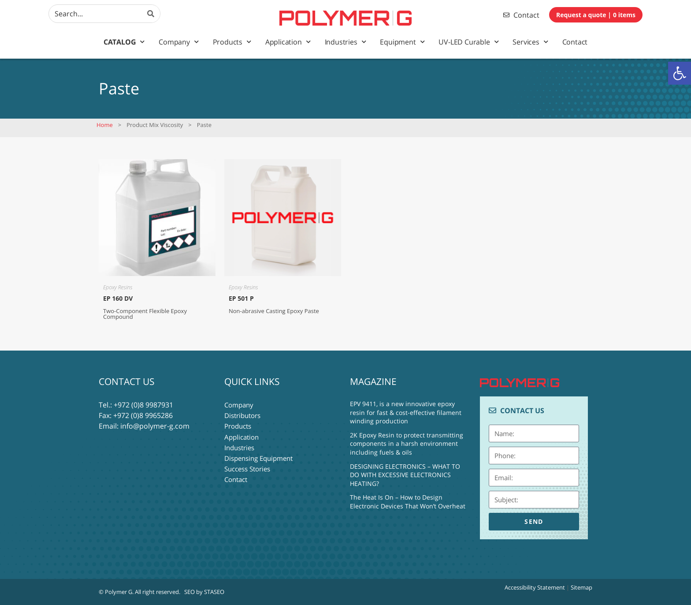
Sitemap (581, 587)
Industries (345, 42)
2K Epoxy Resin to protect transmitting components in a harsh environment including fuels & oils (406, 443)
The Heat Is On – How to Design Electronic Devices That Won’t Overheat (407, 501)
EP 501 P (241, 298)
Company (178, 42)
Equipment (402, 42)
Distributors (242, 415)
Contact (575, 42)
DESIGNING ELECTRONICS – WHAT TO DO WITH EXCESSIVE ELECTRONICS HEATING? (405, 475)
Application (288, 42)
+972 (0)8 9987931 (143, 405)
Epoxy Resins (117, 287)
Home (105, 125)
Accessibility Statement (535, 587)
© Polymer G (115, 592)
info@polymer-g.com (154, 426)
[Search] (151, 13)
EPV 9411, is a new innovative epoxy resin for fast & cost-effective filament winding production (405, 412)
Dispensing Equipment (258, 457)
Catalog (124, 42)
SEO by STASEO (204, 592)
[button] (679, 73)
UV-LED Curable (468, 42)
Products (232, 42)
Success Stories (247, 468)
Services (530, 42)
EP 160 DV (118, 298)
